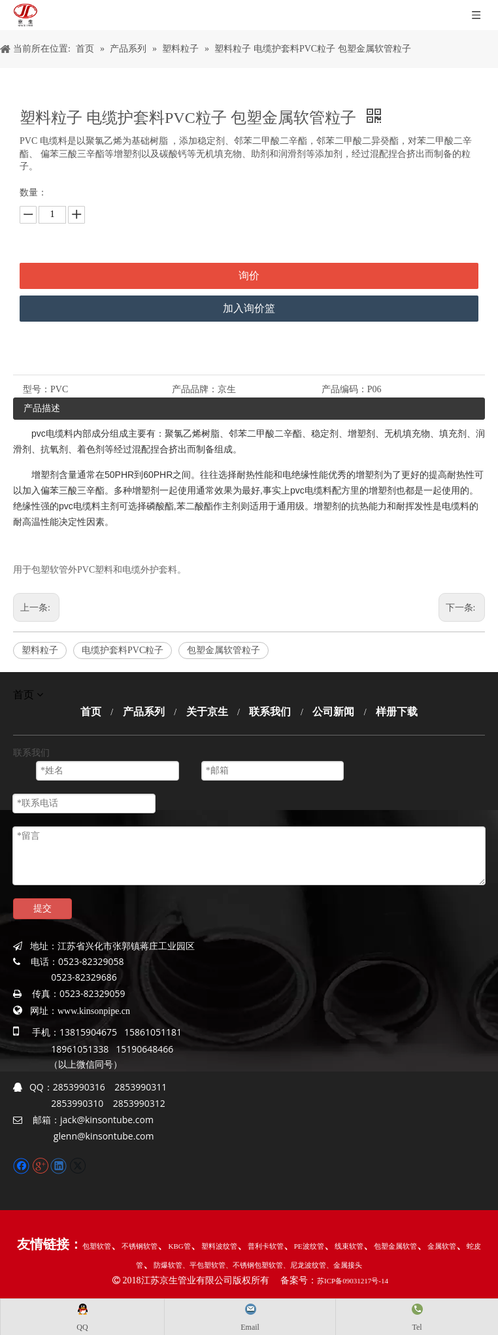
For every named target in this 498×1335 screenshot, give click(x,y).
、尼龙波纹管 (304, 1265)
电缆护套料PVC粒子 (122, 650)
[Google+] (41, 1165)
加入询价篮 (249, 308)
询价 (249, 275)
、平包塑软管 (203, 1265)
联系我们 (270, 711)
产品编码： (344, 389)
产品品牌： (195, 389)
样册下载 (397, 711)
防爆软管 (168, 1265)
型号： (36, 389)
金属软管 (441, 1246)
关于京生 (207, 711)
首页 (90, 711)
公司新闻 (333, 711)
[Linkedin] (59, 1165)
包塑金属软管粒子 (223, 650)
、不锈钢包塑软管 (254, 1265)
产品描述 (42, 408)
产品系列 (144, 711)
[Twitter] (77, 1165)
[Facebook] (22, 1165)
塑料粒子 (40, 650)
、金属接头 (344, 1265)
